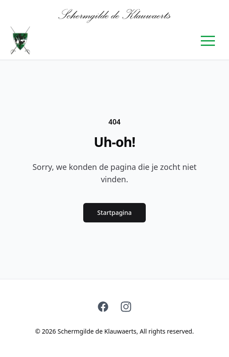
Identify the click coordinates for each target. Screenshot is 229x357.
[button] (207, 40)
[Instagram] (126, 307)
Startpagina (114, 212)
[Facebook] (103, 307)
